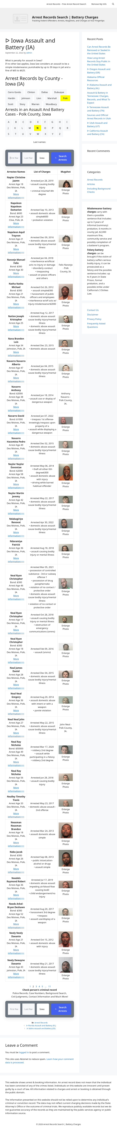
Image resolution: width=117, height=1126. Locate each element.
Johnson (26, 98)
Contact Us (93, 310)
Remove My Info (98, 4)
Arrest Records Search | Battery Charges (65, 17)
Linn (39, 98)
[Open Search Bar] (113, 4)
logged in (24, 1052)
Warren (35, 104)
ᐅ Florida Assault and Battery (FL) (41, 1025)
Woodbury (51, 104)
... (46, 986)
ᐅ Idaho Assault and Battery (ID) (41, 1028)
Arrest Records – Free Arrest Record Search (66, 4)
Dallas (44, 92)
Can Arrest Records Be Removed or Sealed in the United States (99, 50)
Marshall (52, 98)
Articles (91, 184)
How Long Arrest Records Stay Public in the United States (98, 61)
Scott (10, 104)
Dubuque (59, 92)
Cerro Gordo (14, 92)
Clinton (31, 92)
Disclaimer (92, 314)
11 (49, 986)
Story (22, 104)
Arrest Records (41, 1022)
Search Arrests (61, 158)
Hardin (11, 98)
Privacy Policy (94, 319)
